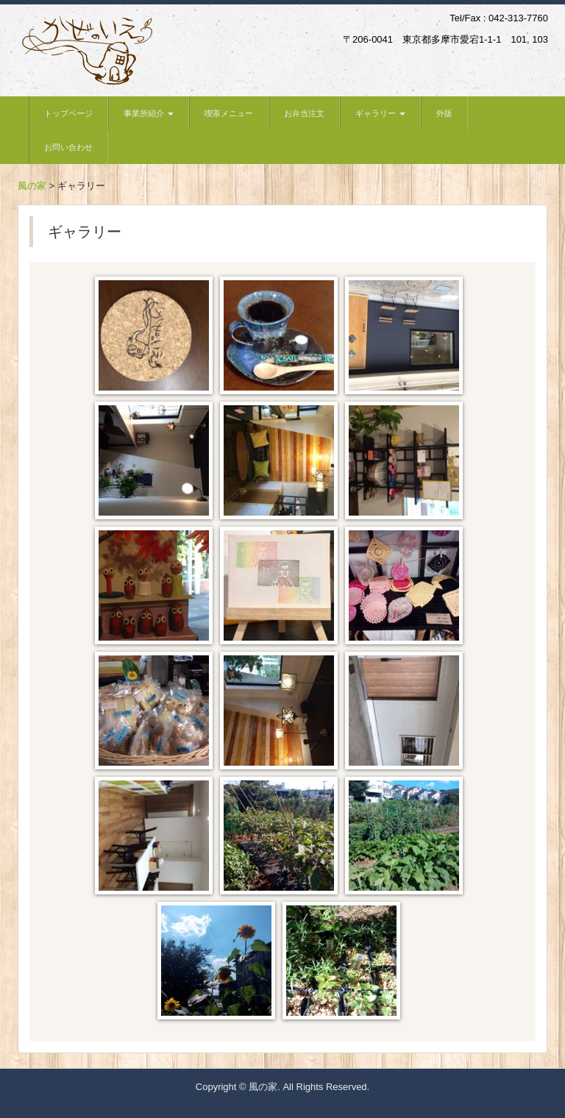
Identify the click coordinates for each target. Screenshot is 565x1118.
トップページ (68, 113)
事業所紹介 (149, 113)
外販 (444, 113)
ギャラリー (380, 113)
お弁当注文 (304, 113)
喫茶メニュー (229, 113)
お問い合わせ (68, 147)
